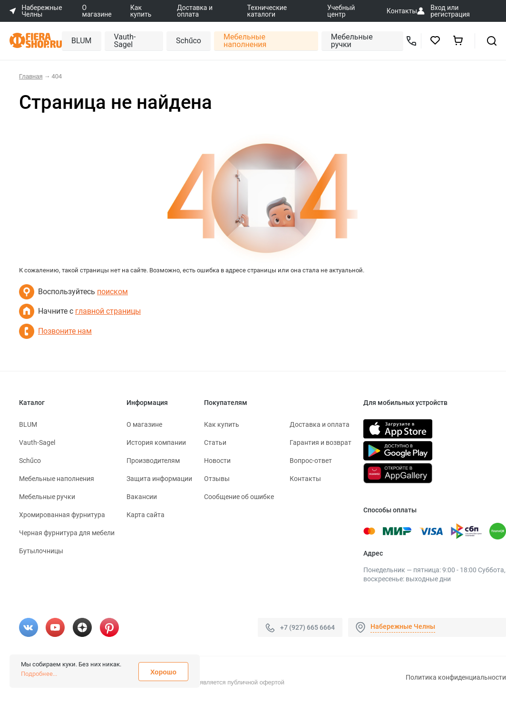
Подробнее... (39, 673)
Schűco (188, 40)
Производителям (153, 460)
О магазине (97, 11)
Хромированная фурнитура (62, 515)
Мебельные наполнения (245, 40)
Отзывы (217, 478)
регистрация (450, 14)
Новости (217, 460)
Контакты (402, 11)
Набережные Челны (402, 626)
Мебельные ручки (352, 40)
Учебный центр (341, 11)
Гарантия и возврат (320, 442)
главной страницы (108, 311)
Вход (437, 7)
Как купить (141, 11)
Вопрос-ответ (311, 460)
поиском (112, 291)
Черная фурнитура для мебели (67, 533)
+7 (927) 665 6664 (307, 627)
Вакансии (141, 496)
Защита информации (159, 478)
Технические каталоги (267, 11)
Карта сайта (145, 515)
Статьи (215, 442)
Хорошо (163, 672)
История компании (156, 442)
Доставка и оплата (195, 11)
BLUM (81, 40)
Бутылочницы (41, 551)
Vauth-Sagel (125, 40)
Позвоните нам (65, 331)
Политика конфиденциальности (456, 677)
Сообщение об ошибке (239, 496)
